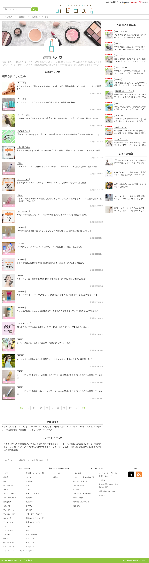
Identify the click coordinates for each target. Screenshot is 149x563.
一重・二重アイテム (24, 147)
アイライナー (8, 530)
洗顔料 (20, 339)
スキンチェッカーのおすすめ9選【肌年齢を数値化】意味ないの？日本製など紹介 (51, 279)
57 (70, 408)
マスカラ (6, 526)
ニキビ (28, 526)
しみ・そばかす (31, 534)
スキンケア (21, 83)
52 (41, 408)
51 (34, 408)
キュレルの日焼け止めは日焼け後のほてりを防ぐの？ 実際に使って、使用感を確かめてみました (58, 311)
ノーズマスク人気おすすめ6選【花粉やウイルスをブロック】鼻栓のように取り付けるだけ (55, 359)
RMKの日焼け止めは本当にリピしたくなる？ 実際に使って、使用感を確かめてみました (54, 231)
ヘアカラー (30, 477)
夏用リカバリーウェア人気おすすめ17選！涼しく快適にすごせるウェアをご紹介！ (130, 209)
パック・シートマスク (11, 493)
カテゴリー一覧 (78, 485)
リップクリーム (22, 243)
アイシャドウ (8, 522)
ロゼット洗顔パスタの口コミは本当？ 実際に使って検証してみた (44, 343)
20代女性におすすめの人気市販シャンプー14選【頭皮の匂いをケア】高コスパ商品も (53, 327)
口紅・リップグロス (10, 542)
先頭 (21, 408)
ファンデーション (9, 510)
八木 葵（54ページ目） (41, 17)
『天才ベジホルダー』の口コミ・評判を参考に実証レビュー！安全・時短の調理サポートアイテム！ (130, 161)
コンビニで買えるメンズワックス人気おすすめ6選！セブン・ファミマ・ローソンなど (130, 60)
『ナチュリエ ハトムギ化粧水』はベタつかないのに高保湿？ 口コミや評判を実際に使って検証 (57, 166)
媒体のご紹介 (78, 498)
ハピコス (8, 17)
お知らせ (102, 480)
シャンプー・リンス (24, 115)
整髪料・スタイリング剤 (35, 473)
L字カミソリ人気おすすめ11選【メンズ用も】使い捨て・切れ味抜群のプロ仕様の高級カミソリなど (59, 134)
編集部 (22, 17)
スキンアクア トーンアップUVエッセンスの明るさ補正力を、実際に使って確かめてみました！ (57, 295)
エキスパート (58, 473)
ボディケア (30, 485)
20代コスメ (30, 538)
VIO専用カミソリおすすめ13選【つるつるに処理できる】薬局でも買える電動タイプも (130, 132)
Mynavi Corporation (140, 560)
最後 (83, 408)
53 (47, 408)
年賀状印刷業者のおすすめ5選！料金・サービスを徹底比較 (130, 185)
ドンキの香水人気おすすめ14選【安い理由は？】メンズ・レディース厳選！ (130, 36)
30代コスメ (30, 542)
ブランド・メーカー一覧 (82, 493)
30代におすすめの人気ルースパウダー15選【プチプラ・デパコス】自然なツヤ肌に (52, 215)
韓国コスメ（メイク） (34, 522)
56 (64, 408)
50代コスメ (30, 551)
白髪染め (29, 481)
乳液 (5, 481)
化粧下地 (6, 506)
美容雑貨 (20, 275)
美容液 (20, 388)
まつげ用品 (21, 259)
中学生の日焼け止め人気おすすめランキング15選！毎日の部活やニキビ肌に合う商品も (130, 48)
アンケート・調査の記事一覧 (83, 477)
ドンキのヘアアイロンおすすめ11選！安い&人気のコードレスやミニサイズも (130, 120)
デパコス (29, 510)
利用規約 (102, 495)
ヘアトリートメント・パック (13, 551)
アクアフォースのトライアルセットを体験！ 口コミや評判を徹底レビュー (48, 102)
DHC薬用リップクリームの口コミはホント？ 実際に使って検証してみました (49, 247)
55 (58, 408)
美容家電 (29, 502)
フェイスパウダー (23, 211)
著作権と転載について (81, 502)
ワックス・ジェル (23, 179)
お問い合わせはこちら (107, 491)
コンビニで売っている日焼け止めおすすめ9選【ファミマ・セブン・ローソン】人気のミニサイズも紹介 (130, 108)
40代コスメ (30, 547)
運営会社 (76, 506)
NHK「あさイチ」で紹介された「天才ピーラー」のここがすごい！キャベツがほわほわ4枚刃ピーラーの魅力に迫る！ (130, 173)
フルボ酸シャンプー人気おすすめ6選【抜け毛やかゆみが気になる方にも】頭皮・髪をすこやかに (58, 118)
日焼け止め (21, 227)
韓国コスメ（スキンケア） (35, 518)
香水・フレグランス (121, 31)
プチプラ (29, 506)
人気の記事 (77, 473)
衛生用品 (20, 355)
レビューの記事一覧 (80, 481)
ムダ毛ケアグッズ (23, 131)
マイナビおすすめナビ (26, 560)
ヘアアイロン (119, 115)
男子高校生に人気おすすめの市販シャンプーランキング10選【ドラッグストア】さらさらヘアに (130, 96)
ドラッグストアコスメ (34, 514)
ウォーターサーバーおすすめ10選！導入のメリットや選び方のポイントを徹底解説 (130, 197)
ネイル (28, 489)
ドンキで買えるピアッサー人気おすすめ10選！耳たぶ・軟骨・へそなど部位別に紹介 (130, 84)
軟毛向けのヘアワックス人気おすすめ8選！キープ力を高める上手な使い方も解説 (51, 182)
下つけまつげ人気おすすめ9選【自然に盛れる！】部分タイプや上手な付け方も (50, 263)
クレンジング (8, 485)
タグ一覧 (76, 489)
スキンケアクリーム (10, 498)
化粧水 (20, 163)
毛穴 (27, 530)
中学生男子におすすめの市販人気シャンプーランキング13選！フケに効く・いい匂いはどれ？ (130, 72)
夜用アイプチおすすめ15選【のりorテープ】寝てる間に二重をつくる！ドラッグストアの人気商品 (58, 150)
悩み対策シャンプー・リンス (123, 91)
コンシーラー (8, 518)
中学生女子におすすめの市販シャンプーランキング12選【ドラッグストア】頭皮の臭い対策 (130, 144)
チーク (5, 538)
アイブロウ (7, 534)
